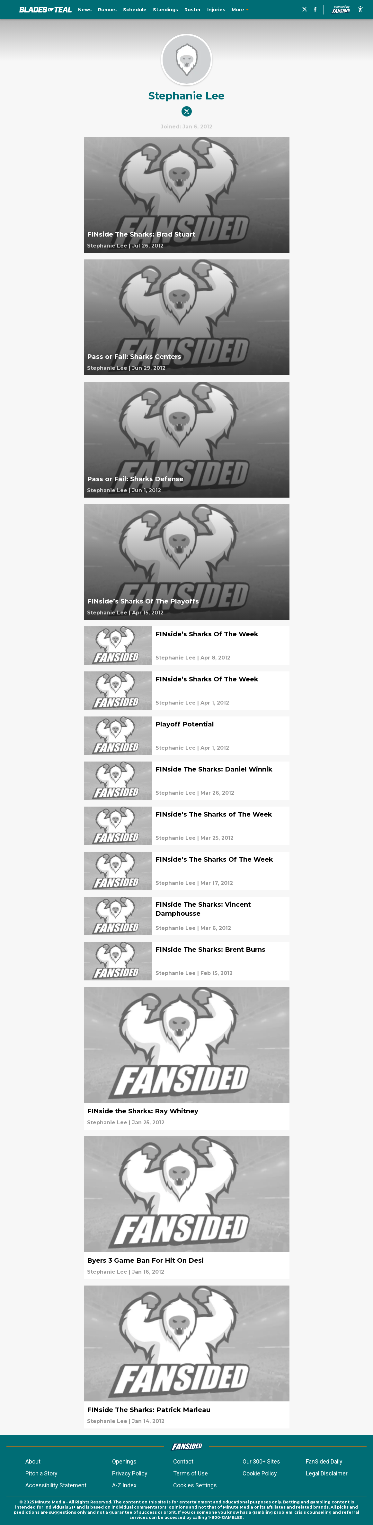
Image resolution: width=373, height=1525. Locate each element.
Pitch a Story (41, 1473)
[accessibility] (360, 10)
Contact (183, 1461)
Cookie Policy (260, 1473)
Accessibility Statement (55, 1485)
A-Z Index (124, 1485)
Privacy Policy (129, 1473)
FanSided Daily (324, 1461)
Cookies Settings (195, 1485)
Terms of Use (190, 1473)
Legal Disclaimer (327, 1473)
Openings (124, 1461)
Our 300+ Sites (261, 1461)
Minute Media (50, 1502)
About (32, 1461)
